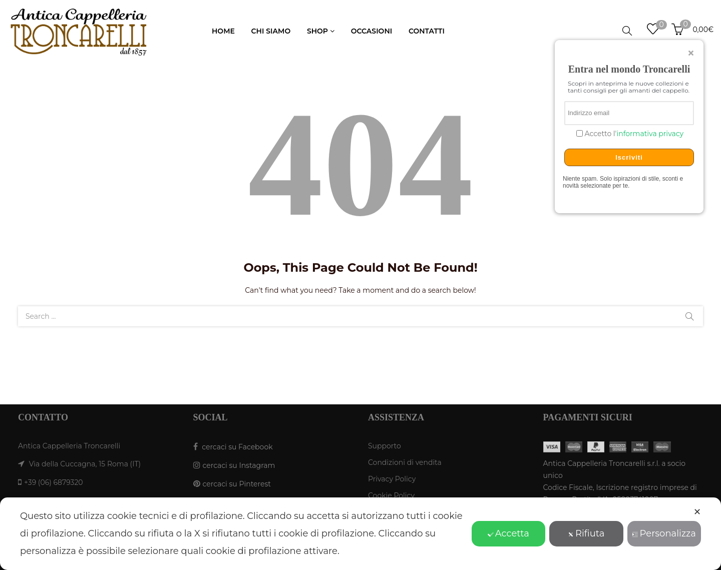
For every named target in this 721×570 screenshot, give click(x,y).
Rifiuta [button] (586, 533)
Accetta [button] (508, 533)
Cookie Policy (391, 495)
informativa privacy (649, 133)
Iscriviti (629, 157)
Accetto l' (633, 134)
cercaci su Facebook (237, 446)
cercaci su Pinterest (237, 483)
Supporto (384, 445)
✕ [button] (697, 511)
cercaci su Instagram (239, 465)
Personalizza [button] (664, 533)
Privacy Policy (392, 478)
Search (689, 316)
